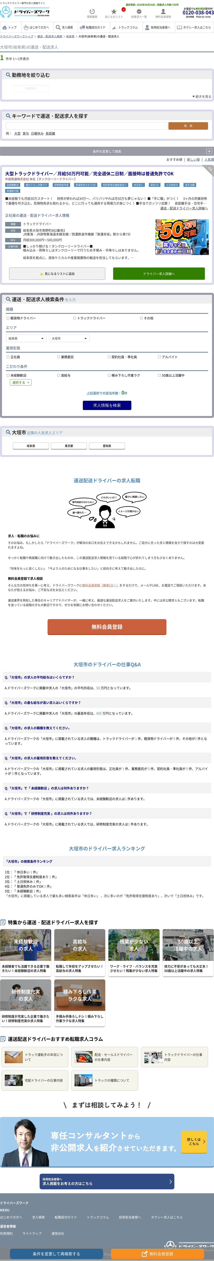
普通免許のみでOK (86, 185)
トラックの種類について (102, 1082)
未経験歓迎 (13, 185)
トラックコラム (128, 27)
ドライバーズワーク (14, 1204)
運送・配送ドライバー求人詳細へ (184, 208)
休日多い (138, 185)
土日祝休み (172, 185)
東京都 (69, 447)
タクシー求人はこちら (197, 27)
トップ (12, 27)
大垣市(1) (31, 88)
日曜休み (37, 133)
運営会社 (58, 1234)
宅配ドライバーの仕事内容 (34, 1081)
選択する (18, 383)
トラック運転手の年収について (34, 1059)
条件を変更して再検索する (56, 1254)
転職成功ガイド (95, 27)
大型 (17, 133)
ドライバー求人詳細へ (158, 274)
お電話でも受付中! (198, 12)
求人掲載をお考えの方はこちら (105, 1183)
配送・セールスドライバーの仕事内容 (104, 1059)
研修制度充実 (61, 185)
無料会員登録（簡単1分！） (100, 586)
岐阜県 (70, 36)
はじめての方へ (39, 27)
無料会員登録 (107, 628)
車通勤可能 (13, 191)
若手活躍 (190, 185)
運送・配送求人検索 (49, 36)
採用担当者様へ (160, 27)
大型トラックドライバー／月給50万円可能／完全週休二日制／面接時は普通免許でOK (89, 173)
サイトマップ (32, 1234)
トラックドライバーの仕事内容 (173, 1059)
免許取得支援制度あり (115, 185)
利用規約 (6, 1234)
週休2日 (154, 185)
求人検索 (67, 27)
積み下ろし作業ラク (36, 185)
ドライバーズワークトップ (16, 36)
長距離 (50, 133)
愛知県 (107, 447)
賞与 (26, 133)
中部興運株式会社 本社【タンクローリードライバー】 (41, 179)
